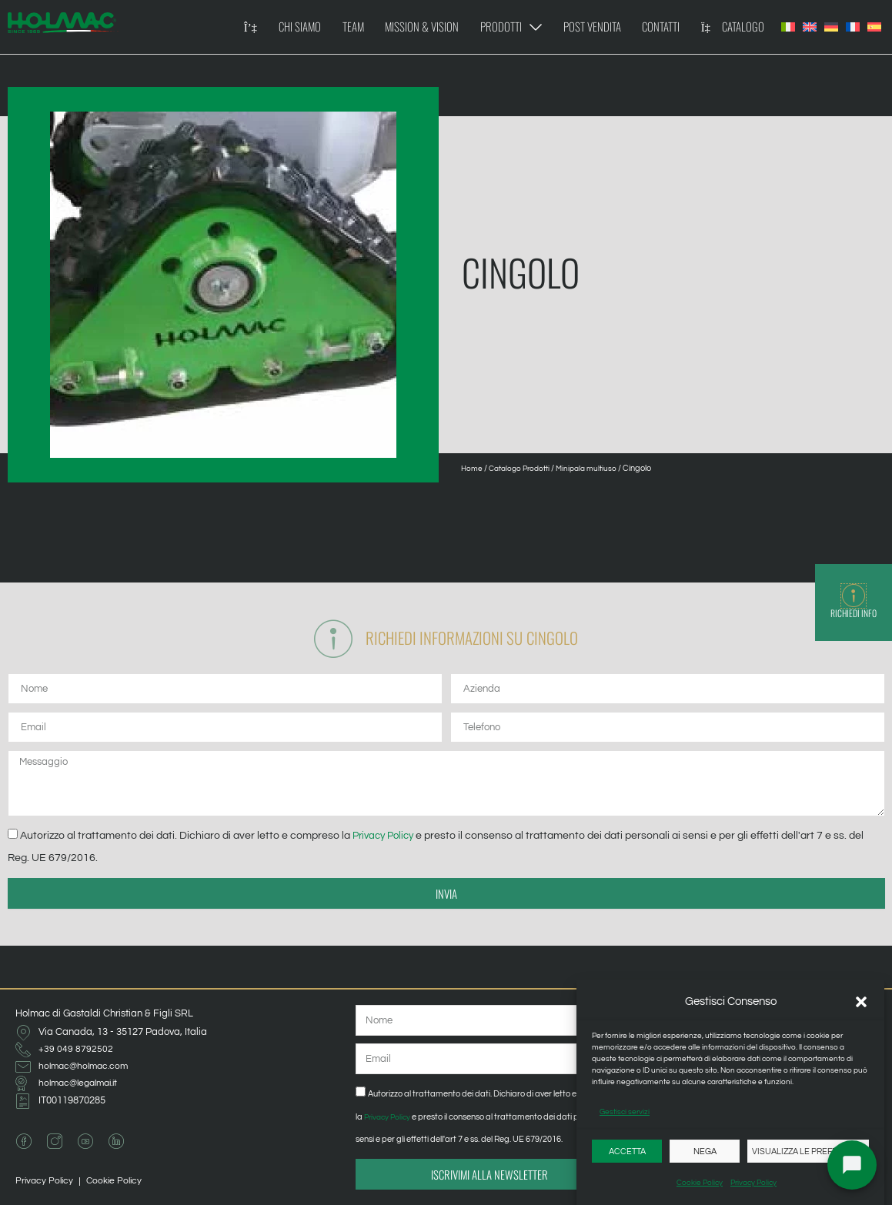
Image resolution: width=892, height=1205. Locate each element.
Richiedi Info (853, 614)
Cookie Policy (700, 1183)
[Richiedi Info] (853, 596)
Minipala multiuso (597, 468)
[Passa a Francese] (853, 26)
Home (472, 468)
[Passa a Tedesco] (831, 26)
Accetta (627, 1151)
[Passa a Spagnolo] (874, 26)
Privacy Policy (753, 1183)
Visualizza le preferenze (808, 1151)
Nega (705, 1151)
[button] (861, 1002)
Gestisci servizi (625, 1112)
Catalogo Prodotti (524, 468)
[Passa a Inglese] (809, 26)
